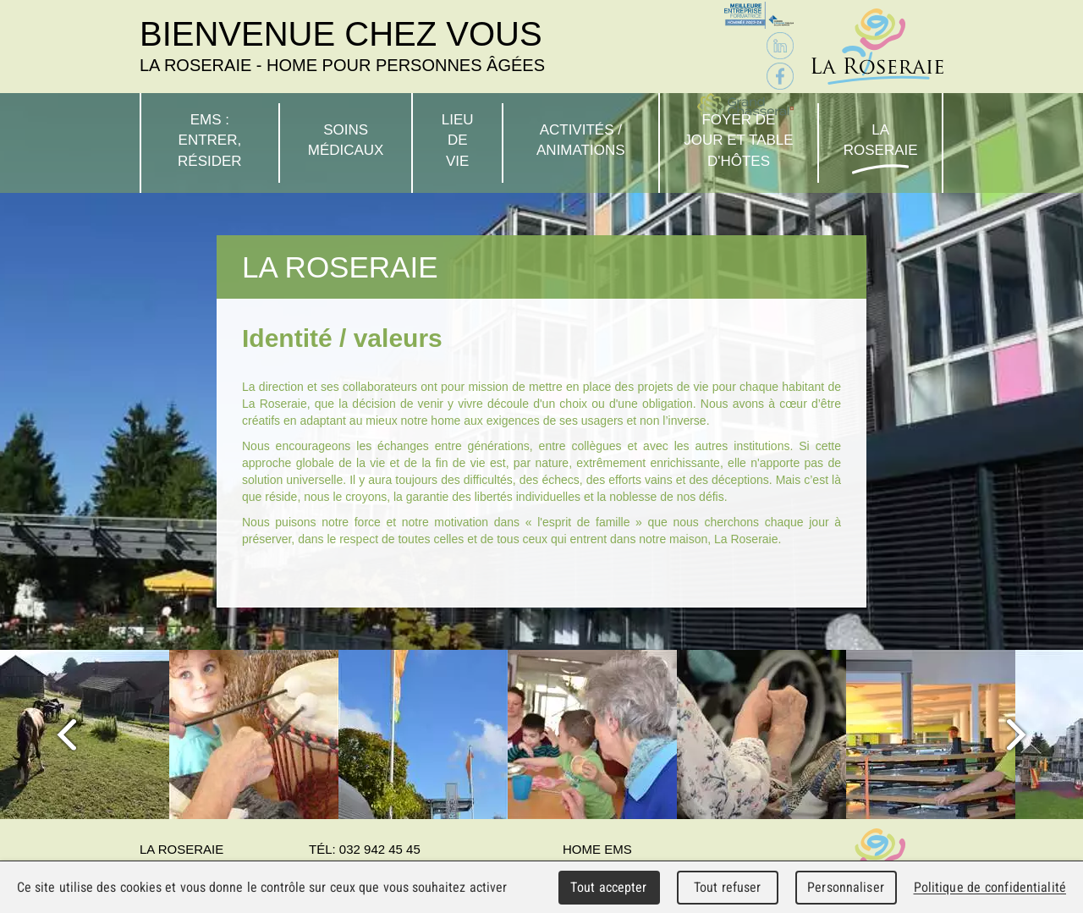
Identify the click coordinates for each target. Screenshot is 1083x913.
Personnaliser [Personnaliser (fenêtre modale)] (845, 887)
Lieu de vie (458, 140)
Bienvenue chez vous (342, 45)
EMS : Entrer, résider (210, 140)
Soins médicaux (346, 140)
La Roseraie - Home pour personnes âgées (877, 46)
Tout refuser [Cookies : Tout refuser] (727, 887)
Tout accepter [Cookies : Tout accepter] (608, 887)
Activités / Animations (580, 140)
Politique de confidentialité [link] (990, 887)
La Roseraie (881, 140)
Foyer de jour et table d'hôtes (738, 140)
